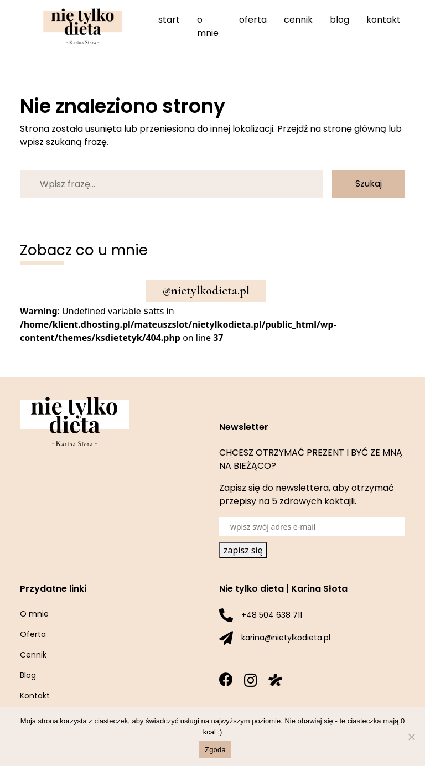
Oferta (253, 19)
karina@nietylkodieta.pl (285, 637)
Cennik (298, 19)
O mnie (208, 26)
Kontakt (383, 19)
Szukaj (368, 183)
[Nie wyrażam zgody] (411, 736)
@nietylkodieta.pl (206, 290)
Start (169, 19)
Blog (339, 19)
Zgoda (215, 750)
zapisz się (243, 550)
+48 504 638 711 (271, 614)
